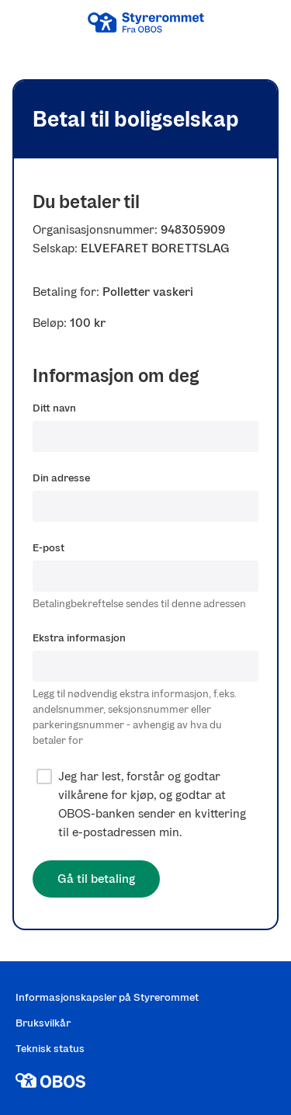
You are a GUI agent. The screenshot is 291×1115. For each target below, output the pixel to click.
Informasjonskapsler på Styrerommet (107, 997)
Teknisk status (50, 1048)
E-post (48, 547)
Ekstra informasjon (79, 637)
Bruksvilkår (43, 1023)
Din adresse (61, 478)
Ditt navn (54, 408)
